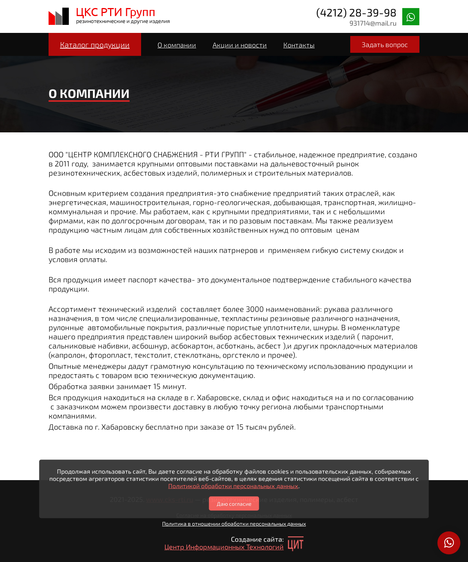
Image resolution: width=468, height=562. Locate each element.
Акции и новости (240, 45)
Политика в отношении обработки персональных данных (234, 523)
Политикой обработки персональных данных (233, 485)
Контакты (299, 45)
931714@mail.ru (372, 23)
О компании (177, 45)
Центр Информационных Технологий (224, 546)
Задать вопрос (385, 44)
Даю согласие (234, 503)
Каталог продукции (95, 44)
